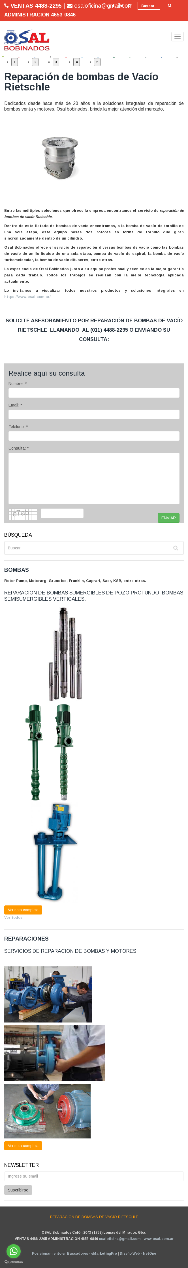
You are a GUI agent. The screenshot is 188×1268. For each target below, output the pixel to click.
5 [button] (97, 62)
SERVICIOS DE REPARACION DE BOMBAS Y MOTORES (70, 951)
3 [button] (56, 62)
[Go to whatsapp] (14, 1251)
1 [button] (15, 62)
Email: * (15, 405)
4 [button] (77, 62)
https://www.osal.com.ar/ (27, 297)
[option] (7, 56)
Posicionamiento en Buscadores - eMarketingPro (74, 1254)
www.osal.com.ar (159, 1239)
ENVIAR (168, 518)
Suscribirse (18, 1190)
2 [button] (35, 62)
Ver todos (13, 917)
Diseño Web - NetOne (138, 1254)
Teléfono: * (18, 426)
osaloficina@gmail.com (119, 1239)
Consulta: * (18, 448)
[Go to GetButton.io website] (14, 1262)
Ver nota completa (23, 910)
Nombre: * (17, 383)
